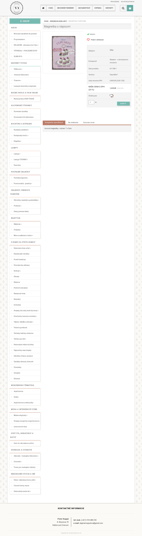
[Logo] (16, 8)
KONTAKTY (109, 8)
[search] (123, 8)
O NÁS (50, 8)
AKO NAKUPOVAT (84, 8)
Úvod (46, 21)
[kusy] (91, 102)
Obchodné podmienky (65, 8)
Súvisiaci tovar (89, 122)
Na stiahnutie (73, 122)
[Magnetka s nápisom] (63, 52)
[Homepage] (44, 8)
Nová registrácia (127, 1)
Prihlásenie (115, 1)
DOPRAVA (98, 8)
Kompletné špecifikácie (54, 122)
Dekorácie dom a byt (58, 21)
